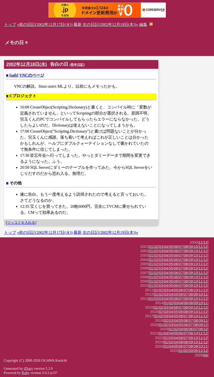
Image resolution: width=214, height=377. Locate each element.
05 (171, 247)
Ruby (25, 373)
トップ (10, 24)
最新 (78, 24)
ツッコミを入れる (21, 223)
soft (14, 75)
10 (196, 247)
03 (161, 247)
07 (181, 247)
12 (206, 242)
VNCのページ (31, 75)
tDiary (28, 368)
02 (156, 247)
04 (166, 247)
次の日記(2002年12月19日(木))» (110, 24)
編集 (143, 24)
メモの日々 (17, 42)
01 (151, 247)
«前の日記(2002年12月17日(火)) (45, 24)
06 (176, 247)
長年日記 (77, 65)
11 (201, 242)
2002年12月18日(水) (26, 64)
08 (186, 247)
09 (191, 247)
